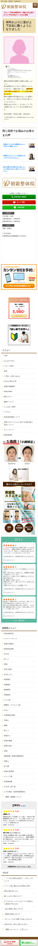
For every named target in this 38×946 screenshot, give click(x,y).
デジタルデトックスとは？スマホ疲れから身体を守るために (18, 902)
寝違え (6, 761)
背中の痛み (8, 669)
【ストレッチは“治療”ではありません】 (18, 919)
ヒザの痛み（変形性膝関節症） (15, 792)
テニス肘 (7, 700)
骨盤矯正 (7, 684)
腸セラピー (8, 396)
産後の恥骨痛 (9, 771)
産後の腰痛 (8, 741)
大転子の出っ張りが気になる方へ (16, 924)
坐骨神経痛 (8, 781)
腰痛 (5, 725)
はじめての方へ (9, 361)
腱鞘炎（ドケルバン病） (13, 705)
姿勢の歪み (8, 746)
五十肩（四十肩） (10, 787)
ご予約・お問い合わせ (12, 376)
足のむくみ (8, 674)
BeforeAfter (8, 391)
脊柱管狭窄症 (9, 633)
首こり (6, 659)
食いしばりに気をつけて (13, 896)
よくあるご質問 (9, 407)
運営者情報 (8, 435)
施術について (9, 402)
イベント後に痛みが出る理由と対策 (17, 886)
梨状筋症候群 (9, 649)
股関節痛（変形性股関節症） (14, 756)
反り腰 (6, 766)
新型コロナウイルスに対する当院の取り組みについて (18, 423)
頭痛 (5, 751)
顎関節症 (7, 695)
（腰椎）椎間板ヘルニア (13, 797)
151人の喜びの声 (10, 381)
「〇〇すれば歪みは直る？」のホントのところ (18, 879)
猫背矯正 (7, 679)
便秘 (5, 664)
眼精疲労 (7, 689)
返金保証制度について (12, 417)
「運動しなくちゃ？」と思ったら (16, 929)
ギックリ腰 (8, 776)
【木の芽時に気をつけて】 (13, 909)
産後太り (7, 735)
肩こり (6, 730)
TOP (5, 356)
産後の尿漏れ (9, 644)
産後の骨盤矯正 (9, 386)
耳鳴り (6, 720)
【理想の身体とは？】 (12, 914)
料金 (5, 371)
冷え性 (6, 654)
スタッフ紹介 (9, 366)
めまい (6, 710)
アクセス (7, 412)
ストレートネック (10, 638)
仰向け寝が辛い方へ (11, 891)
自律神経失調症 (9, 715)
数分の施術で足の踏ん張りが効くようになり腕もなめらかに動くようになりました (14, 169)
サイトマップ (9, 430)
